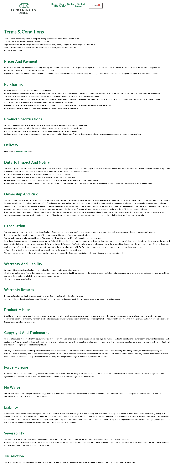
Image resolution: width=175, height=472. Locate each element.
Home (54, 4)
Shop (61, 4)
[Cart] (96, 5)
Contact (81, 4)
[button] (62, 4)
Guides (70, 4)
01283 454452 (61, 6)
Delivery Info (21, 151)
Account (79, 6)
